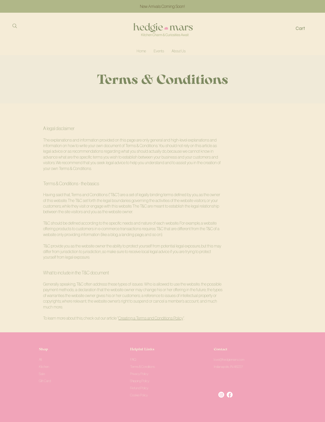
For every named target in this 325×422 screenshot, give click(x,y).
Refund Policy (139, 388)
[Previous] (26, 6)
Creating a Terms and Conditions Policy (150, 318)
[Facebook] (230, 395)
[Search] (14, 26)
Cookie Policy (139, 395)
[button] (304, 28)
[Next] (298, 6)
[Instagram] (221, 395)
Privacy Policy (139, 374)
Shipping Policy (139, 381)
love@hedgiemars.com (229, 359)
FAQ (133, 359)
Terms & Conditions (142, 367)
